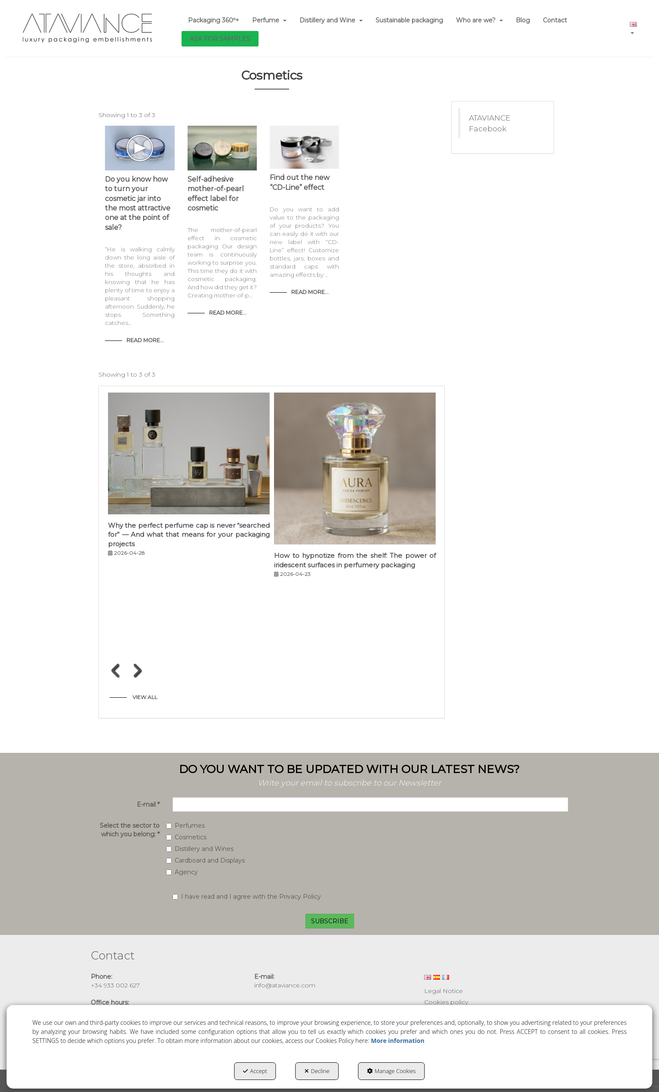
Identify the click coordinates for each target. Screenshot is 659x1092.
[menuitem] (214, 20)
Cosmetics (186, 837)
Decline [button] (317, 1071)
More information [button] (397, 1040)
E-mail (148, 804)
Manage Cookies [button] (391, 1071)
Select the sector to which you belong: (130, 830)
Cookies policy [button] (446, 1002)
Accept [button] (255, 1071)
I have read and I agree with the (246, 896)
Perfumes (185, 825)
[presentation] (116, 670)
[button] (87, 28)
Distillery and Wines (200, 849)
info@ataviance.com (284, 985)
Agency (182, 872)
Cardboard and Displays (205, 860)
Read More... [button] (145, 340)
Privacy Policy (300, 896)
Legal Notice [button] (443, 991)
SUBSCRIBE (329, 921)
